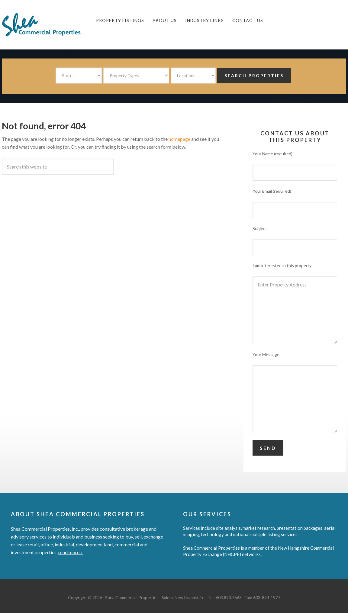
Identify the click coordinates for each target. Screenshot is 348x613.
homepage (179, 139)
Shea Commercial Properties (47, 24)
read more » (70, 552)
